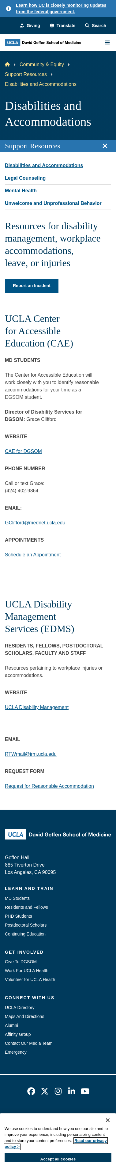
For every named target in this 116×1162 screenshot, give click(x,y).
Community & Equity (42, 64)
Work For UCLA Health (26, 970)
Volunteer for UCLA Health (30, 979)
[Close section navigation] (105, 146)
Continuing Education (25, 934)
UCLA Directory (19, 1007)
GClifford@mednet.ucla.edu (35, 522)
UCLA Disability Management (37, 707)
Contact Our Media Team (28, 1043)
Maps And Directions (24, 1016)
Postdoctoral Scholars (26, 925)
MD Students (17, 898)
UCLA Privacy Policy (87, 1115)
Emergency (16, 1052)
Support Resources (26, 74)
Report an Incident (32, 285)
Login (89, 1126)
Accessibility (47, 1115)
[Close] (107, 1135)
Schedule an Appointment (33, 554)
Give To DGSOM (21, 961)
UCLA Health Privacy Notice (48, 1126)
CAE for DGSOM (23, 451)
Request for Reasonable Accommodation (49, 786)
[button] (62, 25)
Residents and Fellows (26, 907)
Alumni (11, 1025)
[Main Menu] (107, 42)
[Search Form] (95, 25)
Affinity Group (18, 1034)
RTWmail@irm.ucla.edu (31, 754)
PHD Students (18, 916)
